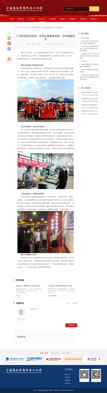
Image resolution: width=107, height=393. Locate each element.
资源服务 (72, 19)
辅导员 (62, 19)
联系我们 (67, 383)
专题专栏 (83, 19)
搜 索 (94, 9)
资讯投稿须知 (85, 38)
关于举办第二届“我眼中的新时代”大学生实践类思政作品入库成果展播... (89, 48)
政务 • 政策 (55, 353)
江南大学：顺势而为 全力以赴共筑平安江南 (31, 286)
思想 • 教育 (44, 353)
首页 (11, 19)
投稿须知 (67, 380)
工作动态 (31, 19)
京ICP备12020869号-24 (66, 390)
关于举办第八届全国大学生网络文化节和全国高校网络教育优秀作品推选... (89, 77)
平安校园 (26, 27)
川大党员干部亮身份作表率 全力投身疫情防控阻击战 (66, 286)
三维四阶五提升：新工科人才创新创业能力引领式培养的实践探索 (89, 56)
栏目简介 (84, 61)
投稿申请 (93, 19)
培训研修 (53, 19)
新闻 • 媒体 (66, 353)
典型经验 (42, 19)
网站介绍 (67, 374)
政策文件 (21, 19)
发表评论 (71, 325)
